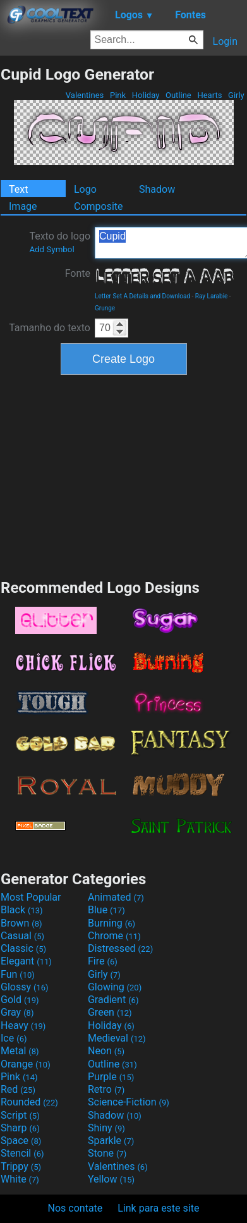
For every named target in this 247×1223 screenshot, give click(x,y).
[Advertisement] (124, 475)
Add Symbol (51, 249)
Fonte (77, 273)
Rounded (29, 1102)
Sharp (20, 1128)
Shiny (106, 1128)
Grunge (105, 308)
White (20, 1179)
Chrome (114, 936)
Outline (178, 95)
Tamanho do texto (49, 328)
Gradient (113, 1000)
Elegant (26, 961)
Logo (85, 189)
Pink (118, 95)
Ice (14, 1038)
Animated (116, 897)
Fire (102, 961)
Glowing (115, 987)
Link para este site (158, 1208)
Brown (21, 923)
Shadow (157, 189)
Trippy (21, 1166)
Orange (26, 1064)
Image (23, 206)
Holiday (146, 95)
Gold (20, 1000)
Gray (17, 1012)
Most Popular (31, 897)
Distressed (120, 948)
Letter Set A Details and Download (142, 296)
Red (18, 1089)
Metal (20, 1051)
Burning (111, 923)
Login (225, 41)
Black (22, 910)
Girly (236, 95)
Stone (107, 1153)
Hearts (209, 95)
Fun (18, 974)
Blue (106, 910)
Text (18, 189)
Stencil (22, 1153)
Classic (23, 948)
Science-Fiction (128, 1102)
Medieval (117, 1038)
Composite (98, 206)
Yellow (111, 1179)
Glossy (25, 987)
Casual (22, 936)
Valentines (85, 95)
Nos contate (75, 1208)
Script (20, 1115)
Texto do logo (59, 242)
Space (21, 1141)
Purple (111, 1077)
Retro (106, 1089)
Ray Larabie (211, 296)
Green (110, 1012)
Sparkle (111, 1141)
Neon (106, 1051)
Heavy (23, 1025)
